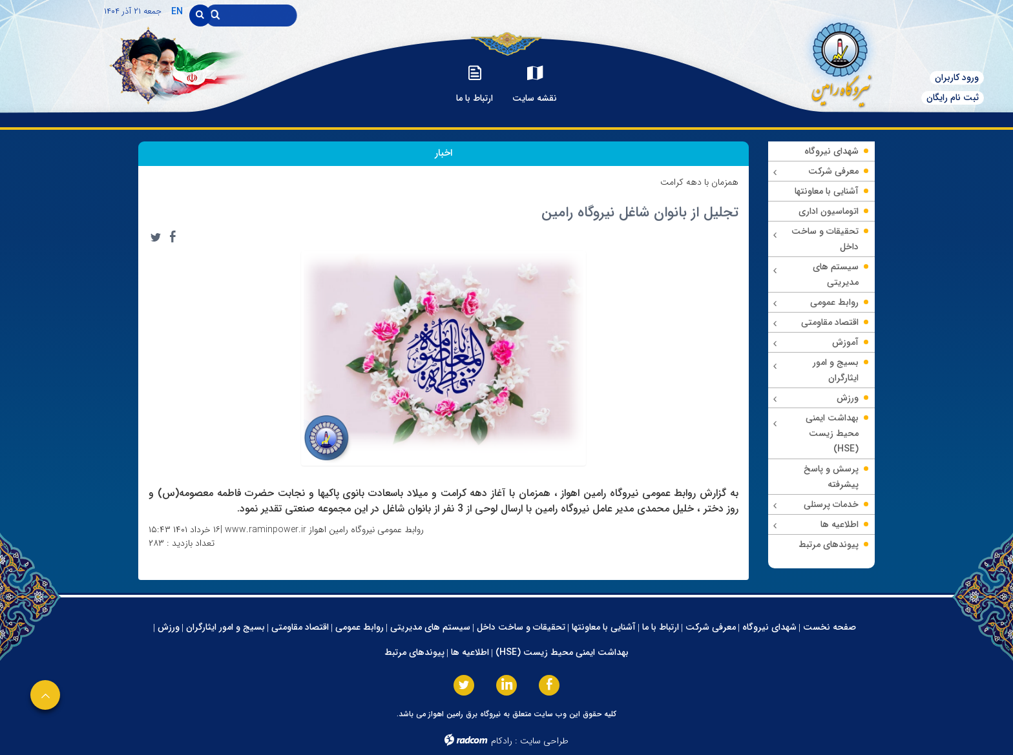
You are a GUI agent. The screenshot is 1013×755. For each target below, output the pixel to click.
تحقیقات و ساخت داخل (521, 627)
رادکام (501, 741)
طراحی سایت (544, 741)
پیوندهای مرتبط (414, 652)
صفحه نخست (829, 627)
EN (177, 12)
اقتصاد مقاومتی (300, 627)
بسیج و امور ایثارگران (225, 627)
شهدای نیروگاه (769, 627)
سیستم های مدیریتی (430, 627)
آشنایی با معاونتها (604, 627)
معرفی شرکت (710, 627)
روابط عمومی (359, 627)
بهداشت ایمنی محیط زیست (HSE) (562, 652)
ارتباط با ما (660, 627)
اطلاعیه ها (470, 652)
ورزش (169, 627)
